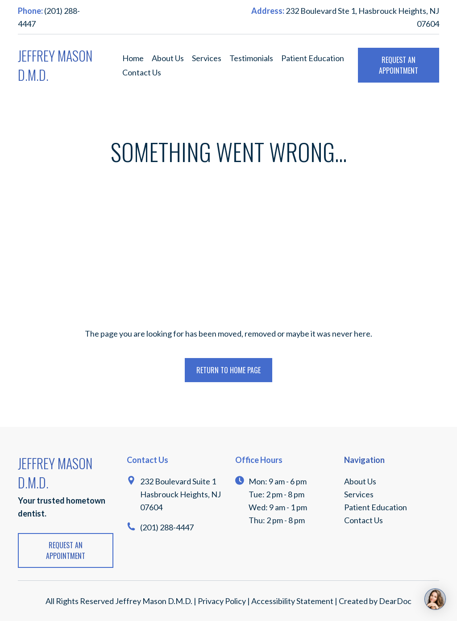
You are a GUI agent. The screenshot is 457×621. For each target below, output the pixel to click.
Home (133, 58)
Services (206, 58)
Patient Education (312, 58)
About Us (168, 58)
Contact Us (141, 72)
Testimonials (251, 58)
